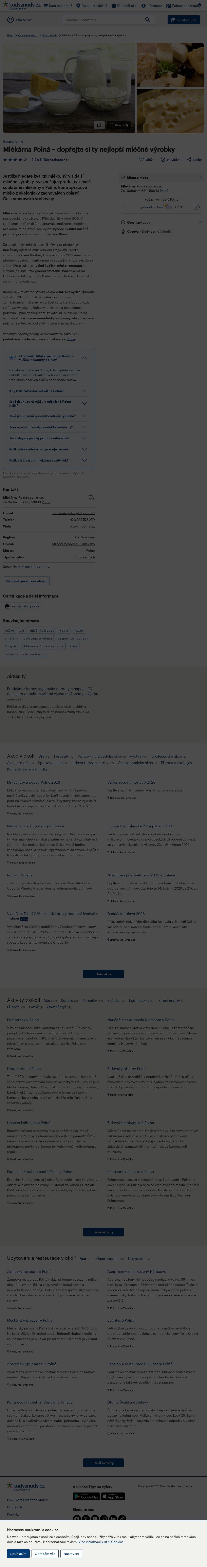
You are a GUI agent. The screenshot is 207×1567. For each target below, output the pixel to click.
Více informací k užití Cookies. (102, 1542)
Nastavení (71, 1553)
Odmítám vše (45, 1553)
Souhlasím (18, 1553)
